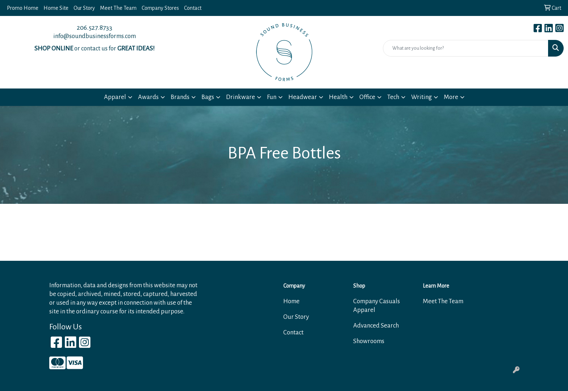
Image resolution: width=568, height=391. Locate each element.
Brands (180, 97)
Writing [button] (421, 97)
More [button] (451, 97)
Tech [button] (393, 97)
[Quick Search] (465, 48)
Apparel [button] (115, 97)
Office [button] (367, 97)
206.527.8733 (94, 27)
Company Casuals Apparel (376, 305)
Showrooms (368, 341)
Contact (192, 8)
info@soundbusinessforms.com (94, 36)
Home (291, 301)
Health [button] (338, 97)
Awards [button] (148, 97)
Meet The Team (118, 8)
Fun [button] (271, 97)
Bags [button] (207, 97)
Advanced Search (376, 325)
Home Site (55, 8)
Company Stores (160, 8)
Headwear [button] (302, 97)
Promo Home (22, 8)
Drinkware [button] (240, 97)
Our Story (84, 8)
